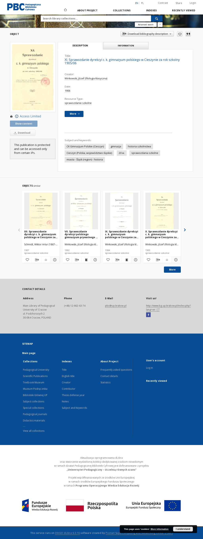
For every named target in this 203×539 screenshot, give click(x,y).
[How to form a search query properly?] (160, 24)
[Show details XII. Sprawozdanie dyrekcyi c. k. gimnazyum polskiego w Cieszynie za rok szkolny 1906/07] (54, 259)
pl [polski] (142, 3)
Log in (149, 367)
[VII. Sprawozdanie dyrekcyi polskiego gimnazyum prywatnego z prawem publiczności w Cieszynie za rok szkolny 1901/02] (81, 211)
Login (193, 3)
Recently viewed (183, 10)
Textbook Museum (33, 382)
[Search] (157, 18)
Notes (65, 401)
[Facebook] (148, 315)
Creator (66, 382)
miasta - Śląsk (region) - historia (85, 159)
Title (64, 369)
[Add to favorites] (179, 33)
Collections (122, 10)
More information (160, 529)
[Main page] (65, 10)
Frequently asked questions (116, 369)
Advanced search (145, 24)
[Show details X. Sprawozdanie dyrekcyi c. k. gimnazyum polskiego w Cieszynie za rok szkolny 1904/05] (175, 259)
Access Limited (25, 116)
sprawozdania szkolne (144, 153)
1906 (67, 90)
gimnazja (116, 146)
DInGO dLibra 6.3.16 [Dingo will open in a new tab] (67, 533)
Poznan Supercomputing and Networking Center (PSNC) (139, 533)
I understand (183, 529)
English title (68, 376)
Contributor (68, 388)
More (172, 269)
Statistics (105, 382)
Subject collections (33, 401)
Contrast (163, 3)
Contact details (109, 376)
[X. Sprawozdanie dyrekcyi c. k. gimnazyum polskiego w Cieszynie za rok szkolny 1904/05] (162, 211)
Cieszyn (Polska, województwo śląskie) (89, 153)
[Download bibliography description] (36, 259)
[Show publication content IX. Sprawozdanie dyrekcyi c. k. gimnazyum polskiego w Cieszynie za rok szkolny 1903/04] (126, 259)
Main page (28, 353)
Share (179, 3)
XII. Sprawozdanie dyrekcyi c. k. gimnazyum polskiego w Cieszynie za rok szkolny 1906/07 (40, 234)
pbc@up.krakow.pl (115, 305)
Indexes (151, 10)
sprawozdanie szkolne (78, 103)
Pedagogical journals (35, 414)
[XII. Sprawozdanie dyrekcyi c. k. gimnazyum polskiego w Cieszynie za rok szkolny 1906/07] (40, 211)
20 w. (122, 153)
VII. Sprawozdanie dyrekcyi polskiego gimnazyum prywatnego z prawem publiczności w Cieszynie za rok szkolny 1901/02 (81, 234)
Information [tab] (126, 45)
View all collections (33, 431)
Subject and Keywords (74, 408)
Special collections (33, 408)
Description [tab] (80, 45)
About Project (87, 10)
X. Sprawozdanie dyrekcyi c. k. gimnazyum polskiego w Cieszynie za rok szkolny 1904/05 (161, 234)
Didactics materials (34, 420)
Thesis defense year (73, 395)
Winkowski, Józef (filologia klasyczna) (86, 78)
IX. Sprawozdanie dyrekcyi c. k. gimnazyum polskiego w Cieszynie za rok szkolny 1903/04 (121, 234)
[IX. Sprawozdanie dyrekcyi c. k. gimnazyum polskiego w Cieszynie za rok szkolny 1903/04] (121, 211)
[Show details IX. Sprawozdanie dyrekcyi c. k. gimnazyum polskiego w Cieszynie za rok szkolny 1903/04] (135, 259)
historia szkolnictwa (139, 146)
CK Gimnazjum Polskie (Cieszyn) (85, 146)
